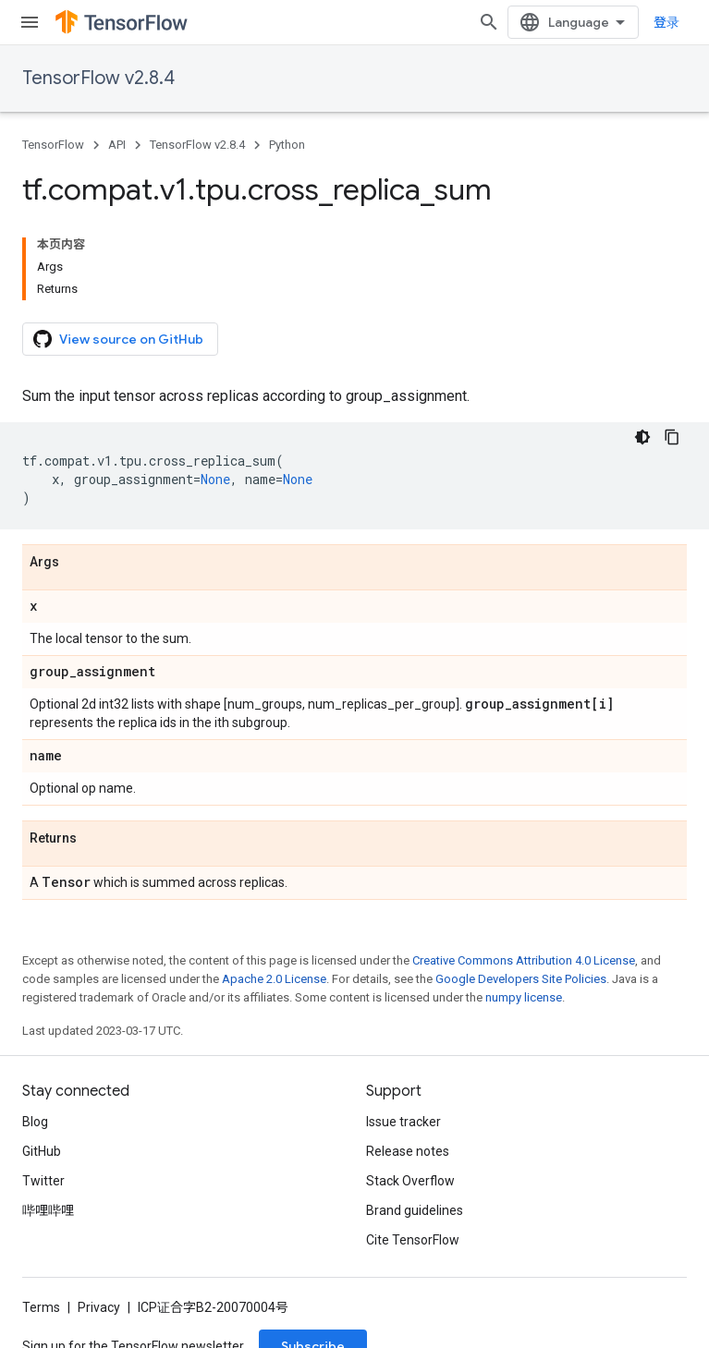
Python (287, 145)
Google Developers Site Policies (520, 979)
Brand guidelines (414, 1210)
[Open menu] (29, 22)
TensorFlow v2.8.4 (98, 78)
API (117, 145)
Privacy (99, 1307)
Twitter (43, 1180)
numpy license (523, 997)
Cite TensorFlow (412, 1240)
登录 (666, 22)
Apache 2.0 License (274, 979)
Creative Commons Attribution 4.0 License (523, 960)
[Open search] (489, 22)
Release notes (407, 1151)
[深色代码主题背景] (642, 437)
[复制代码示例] (672, 437)
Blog (35, 1121)
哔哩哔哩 (48, 1210)
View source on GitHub (118, 339)
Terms (41, 1307)
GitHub (41, 1151)
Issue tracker (403, 1121)
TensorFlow (53, 145)
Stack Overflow (410, 1180)
